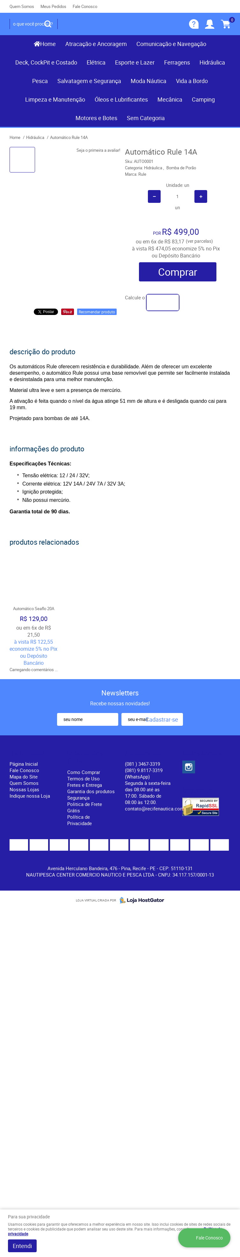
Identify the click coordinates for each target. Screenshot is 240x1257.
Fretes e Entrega (84, 785)
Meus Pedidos (53, 6)
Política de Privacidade (79, 820)
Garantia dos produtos (91, 791)
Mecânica (169, 99)
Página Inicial (24, 764)
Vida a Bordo (192, 81)
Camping (203, 99)
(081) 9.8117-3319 (144, 773)
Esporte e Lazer (135, 62)
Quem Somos (22, 6)
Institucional (27, 753)
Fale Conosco (85, 6)
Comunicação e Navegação (171, 44)
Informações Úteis (85, 757)
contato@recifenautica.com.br (157, 808)
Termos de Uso (83, 778)
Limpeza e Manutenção (55, 99)
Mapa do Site (24, 776)
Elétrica (96, 62)
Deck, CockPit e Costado (46, 62)
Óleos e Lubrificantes (121, 99)
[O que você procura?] (48, 24)
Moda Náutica (148, 81)
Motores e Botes (96, 118)
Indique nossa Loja (30, 796)
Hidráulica (212, 62)
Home (48, 44)
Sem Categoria (146, 118)
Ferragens (177, 62)
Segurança (78, 797)
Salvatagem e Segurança (89, 81)
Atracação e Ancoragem (96, 44)
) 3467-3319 (142, 764)
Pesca (40, 81)
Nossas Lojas (24, 789)
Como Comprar (83, 772)
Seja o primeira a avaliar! (98, 150)
